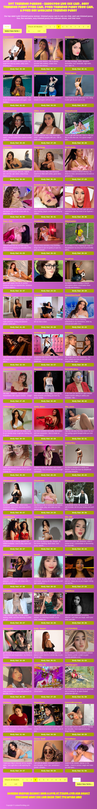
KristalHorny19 (40, 73)
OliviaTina (69, 185)
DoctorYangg (39, 147)
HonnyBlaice (70, 739)
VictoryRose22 (71, 111)
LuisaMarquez (9, 517)
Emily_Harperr (40, 628)
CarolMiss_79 (39, 665)
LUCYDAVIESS (71, 628)
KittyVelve (38, 443)
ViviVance (7, 702)
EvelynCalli (69, 37)
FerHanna (7, 665)
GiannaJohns (8, 443)
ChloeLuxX (69, 481)
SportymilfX (8, 628)
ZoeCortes (7, 147)
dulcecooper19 (40, 37)
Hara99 (37, 555)
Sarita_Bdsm (39, 407)
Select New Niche (12, 31)
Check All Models (35, 27)
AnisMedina (39, 221)
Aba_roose (69, 407)
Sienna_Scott (39, 739)
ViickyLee (7, 295)
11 (29, 31)
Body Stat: (17, 69)
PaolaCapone (70, 73)
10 (88, 27)
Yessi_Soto (8, 221)
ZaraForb (7, 739)
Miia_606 (68, 517)
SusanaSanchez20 (72, 295)
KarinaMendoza (71, 369)
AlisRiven (69, 555)
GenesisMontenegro (73, 702)
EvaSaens (7, 259)
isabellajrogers (71, 665)
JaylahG (6, 73)
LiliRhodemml (9, 407)
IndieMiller (7, 591)
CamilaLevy (39, 517)
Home (7, 27)
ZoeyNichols (39, 481)
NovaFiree (69, 259)
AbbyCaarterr (70, 221)
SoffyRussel (8, 555)
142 (39, 31)
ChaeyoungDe (40, 259)
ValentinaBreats (9, 481)
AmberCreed (8, 37)
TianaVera (7, 185)
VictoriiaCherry (9, 369)
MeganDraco (39, 702)
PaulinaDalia (70, 147)
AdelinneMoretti (40, 591)
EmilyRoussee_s (41, 185)
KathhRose (69, 591)
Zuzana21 (38, 295)
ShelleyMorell (39, 333)
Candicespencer (10, 111)
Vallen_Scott (39, 111)
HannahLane (8, 333)
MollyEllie (69, 333)
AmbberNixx (70, 443)
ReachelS (38, 369)
